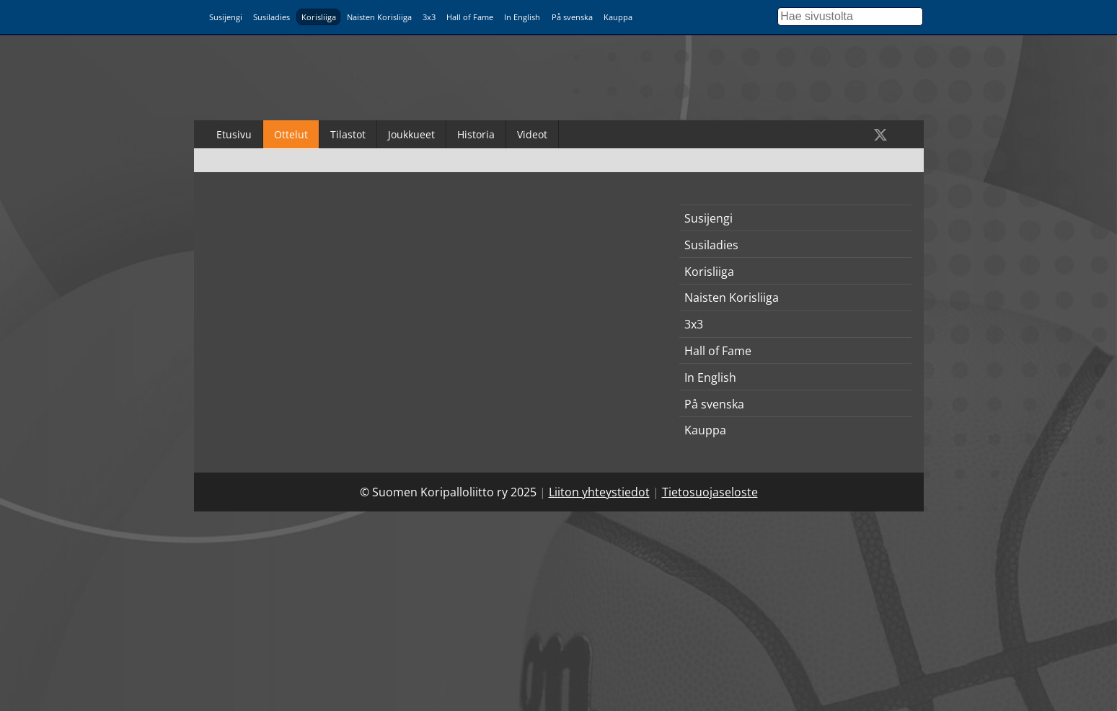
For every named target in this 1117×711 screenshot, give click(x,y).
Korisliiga (318, 17)
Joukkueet (411, 134)
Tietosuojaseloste (710, 492)
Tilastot (348, 134)
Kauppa (618, 17)
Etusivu (234, 134)
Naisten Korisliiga (379, 17)
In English (522, 17)
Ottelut (291, 134)
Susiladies (271, 17)
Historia (476, 134)
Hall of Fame (469, 17)
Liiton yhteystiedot (599, 492)
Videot (532, 134)
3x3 (429, 17)
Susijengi (225, 17)
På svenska (572, 17)
